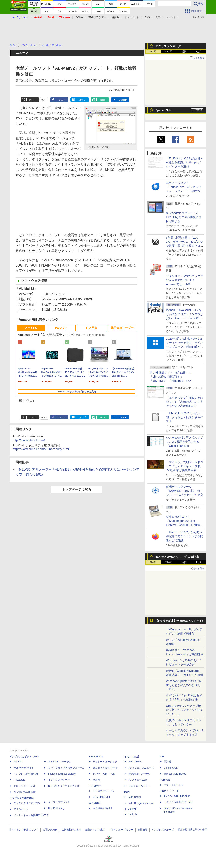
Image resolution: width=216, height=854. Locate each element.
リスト (44, 100)
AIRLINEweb (135, 761)
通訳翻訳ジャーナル (139, 773)
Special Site (163, 110)
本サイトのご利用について (23, 829)
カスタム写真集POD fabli (178, 802)
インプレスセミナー (59, 779)
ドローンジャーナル (25, 786)
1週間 (183, 51)
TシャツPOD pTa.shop (177, 796)
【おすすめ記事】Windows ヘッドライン (179, 620)
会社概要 (142, 829)
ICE (162, 756)
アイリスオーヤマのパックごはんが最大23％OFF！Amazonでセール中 (184, 280)
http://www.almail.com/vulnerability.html (41, 449)
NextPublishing (56, 808)
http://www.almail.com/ (29, 440)
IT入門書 (91, 327)
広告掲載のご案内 (71, 829)
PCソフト (61, 327)
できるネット (21, 809)
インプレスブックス (59, 802)
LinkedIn (123, 100)
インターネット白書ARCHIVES (31, 815)
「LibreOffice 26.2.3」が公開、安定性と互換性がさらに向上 (184, 417)
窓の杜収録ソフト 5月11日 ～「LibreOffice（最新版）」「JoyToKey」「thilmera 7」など (171, 376)
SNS (147, 17)
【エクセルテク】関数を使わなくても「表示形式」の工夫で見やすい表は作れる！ (184, 401)
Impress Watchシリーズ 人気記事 (177, 557)
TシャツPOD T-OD (104, 773)
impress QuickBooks (175, 773)
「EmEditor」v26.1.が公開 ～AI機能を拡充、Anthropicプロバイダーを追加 (184, 162)
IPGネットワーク (169, 791)
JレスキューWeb (137, 779)
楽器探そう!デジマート (105, 767)
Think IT (18, 761)
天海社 (167, 761)
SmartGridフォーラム (59, 761)
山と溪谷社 (95, 786)
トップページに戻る (76, 489)
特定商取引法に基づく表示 (192, 829)
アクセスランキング (168, 46)
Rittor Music (96, 756)
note (102, 100)
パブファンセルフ (173, 785)
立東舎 (96, 779)
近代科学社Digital (102, 808)
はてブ (82, 100)
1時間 (153, 51)
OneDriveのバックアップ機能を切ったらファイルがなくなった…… (184, 709)
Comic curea (170, 767)
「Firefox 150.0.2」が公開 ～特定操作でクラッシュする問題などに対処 (184, 536)
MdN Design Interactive (141, 803)
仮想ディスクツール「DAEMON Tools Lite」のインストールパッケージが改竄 (184, 490)
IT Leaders (19, 779)
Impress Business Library (62, 773)
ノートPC (31, 327)
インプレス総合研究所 (26, 773)
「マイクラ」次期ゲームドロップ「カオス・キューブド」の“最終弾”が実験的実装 (184, 466)
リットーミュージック (105, 761)
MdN (127, 792)
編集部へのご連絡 (95, 829)
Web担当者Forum (23, 767)
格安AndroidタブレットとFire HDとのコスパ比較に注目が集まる (183, 217)
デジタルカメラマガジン (27, 803)
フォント (171, 17)
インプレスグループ (163, 829)
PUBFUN (165, 779)
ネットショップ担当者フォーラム (66, 767)
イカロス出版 (131, 756)
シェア (62, 100)
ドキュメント (131, 17)
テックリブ (130, 809)
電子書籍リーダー (122, 327)
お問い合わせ (50, 829)
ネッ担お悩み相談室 (25, 792)
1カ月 (199, 51)
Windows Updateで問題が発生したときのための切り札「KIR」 (184, 685)
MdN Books (134, 797)
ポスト (32, 100)
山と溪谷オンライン (104, 791)
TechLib (132, 814)
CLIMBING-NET (101, 797)
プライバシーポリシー (121, 829)
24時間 (168, 51)
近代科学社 (95, 803)
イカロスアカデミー (139, 786)
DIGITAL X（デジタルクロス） (65, 786)
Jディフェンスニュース (141, 767)
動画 (158, 17)
